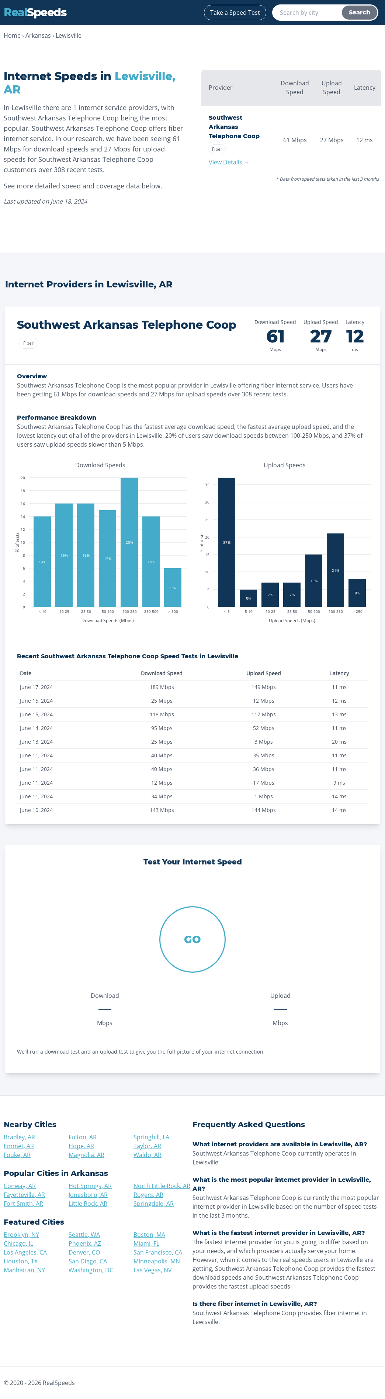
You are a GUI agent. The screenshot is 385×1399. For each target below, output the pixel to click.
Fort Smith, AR (23, 1204)
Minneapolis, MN (156, 1261)
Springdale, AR (153, 1204)
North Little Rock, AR (161, 1186)
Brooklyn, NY (21, 1235)
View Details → (229, 162)
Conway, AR (20, 1186)
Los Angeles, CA (25, 1252)
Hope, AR (81, 1146)
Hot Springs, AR (90, 1186)
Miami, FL (146, 1243)
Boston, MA (149, 1235)
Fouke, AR (17, 1155)
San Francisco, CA (157, 1252)
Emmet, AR (19, 1146)
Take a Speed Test (235, 12)
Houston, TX (21, 1261)
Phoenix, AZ (85, 1243)
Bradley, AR (19, 1137)
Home (12, 35)
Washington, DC (91, 1270)
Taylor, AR (147, 1146)
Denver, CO (84, 1252)
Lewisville (68, 35)
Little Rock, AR (88, 1204)
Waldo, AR (147, 1155)
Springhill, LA (151, 1137)
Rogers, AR (148, 1195)
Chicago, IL (18, 1243)
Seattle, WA (84, 1235)
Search (359, 12)
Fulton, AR (83, 1137)
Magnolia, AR (86, 1155)
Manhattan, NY (24, 1270)
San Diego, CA (88, 1261)
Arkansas (38, 35)
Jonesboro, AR (88, 1195)
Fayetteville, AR (24, 1195)
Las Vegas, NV (152, 1270)
